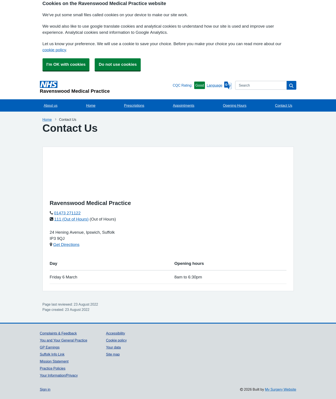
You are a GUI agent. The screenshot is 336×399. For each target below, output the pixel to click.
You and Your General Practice (63, 340)
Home (91, 105)
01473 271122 (67, 213)
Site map (113, 354)
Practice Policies (53, 368)
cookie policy (54, 50)
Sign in (45, 389)
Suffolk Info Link (52, 354)
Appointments (183, 105)
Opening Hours (234, 105)
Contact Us (283, 105)
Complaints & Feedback (58, 333)
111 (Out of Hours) (71, 219)
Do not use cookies (118, 64)
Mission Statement (54, 361)
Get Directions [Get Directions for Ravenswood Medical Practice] (66, 244)
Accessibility (115, 333)
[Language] (219, 85)
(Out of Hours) (103, 219)
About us (51, 105)
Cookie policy (116, 340)
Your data (113, 347)
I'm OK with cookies (66, 64)
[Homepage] (105, 87)
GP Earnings (50, 347)
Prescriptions (134, 105)
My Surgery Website (280, 389)
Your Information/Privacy (59, 375)
